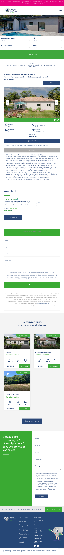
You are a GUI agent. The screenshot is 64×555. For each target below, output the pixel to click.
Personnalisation (24, 534)
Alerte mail (32, 141)
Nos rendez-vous (23, 538)
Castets (36, 525)
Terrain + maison (12, 65)
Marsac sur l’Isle (39, 535)
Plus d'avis (13, 218)
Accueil (31, 63)
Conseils (21, 542)
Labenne (37, 528)
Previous (7, 102)
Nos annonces (23, 518)
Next (56, 102)
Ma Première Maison (38, 542)
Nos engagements (23, 525)
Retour (51, 83)
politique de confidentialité (43, 303)
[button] (53, 509)
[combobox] (16, 40)
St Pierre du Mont (38, 531)
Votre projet (23, 521)
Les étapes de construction (23, 529)
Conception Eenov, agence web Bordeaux (14, 551)
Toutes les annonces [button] (32, 421)
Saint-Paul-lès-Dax (39, 521)
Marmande (37, 538)
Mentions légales (50, 550)
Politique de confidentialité (37, 550)
